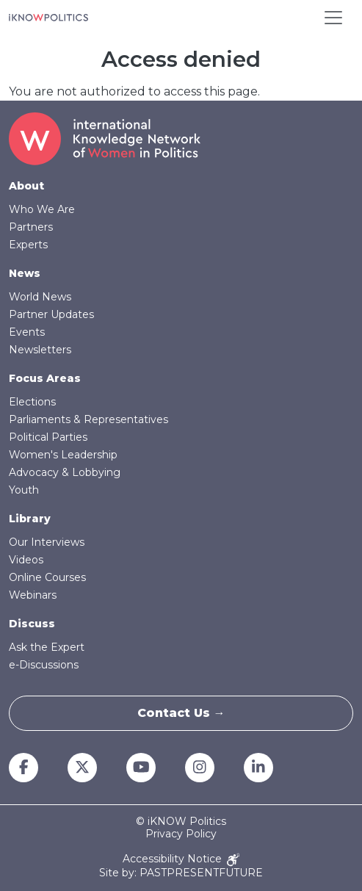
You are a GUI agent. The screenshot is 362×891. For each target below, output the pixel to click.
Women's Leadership (63, 454)
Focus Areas (45, 378)
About (26, 185)
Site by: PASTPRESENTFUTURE (181, 873)
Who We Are (42, 209)
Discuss (32, 623)
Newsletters (40, 349)
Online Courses (47, 577)
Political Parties (48, 437)
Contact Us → (181, 713)
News (24, 273)
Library (30, 518)
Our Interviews (46, 542)
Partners (31, 227)
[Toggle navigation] (333, 18)
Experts (28, 244)
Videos (26, 559)
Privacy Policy (181, 834)
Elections (32, 401)
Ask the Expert (46, 647)
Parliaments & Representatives (88, 419)
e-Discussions (44, 664)
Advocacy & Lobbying (64, 472)
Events (27, 332)
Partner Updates (51, 314)
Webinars (33, 595)
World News (40, 296)
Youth (24, 490)
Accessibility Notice (181, 860)
